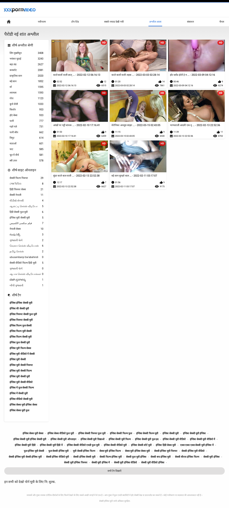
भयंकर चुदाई (26, 58)
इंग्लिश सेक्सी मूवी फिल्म (120, 439)
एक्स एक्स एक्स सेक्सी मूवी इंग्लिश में (197, 445)
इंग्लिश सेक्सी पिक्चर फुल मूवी (92, 433)
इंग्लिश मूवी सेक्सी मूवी (26, 217)
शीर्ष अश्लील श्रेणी (22, 45)
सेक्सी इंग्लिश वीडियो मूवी (57, 456)
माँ (26, 87)
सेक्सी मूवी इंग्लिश (211, 456)
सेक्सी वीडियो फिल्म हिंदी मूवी (26, 262)
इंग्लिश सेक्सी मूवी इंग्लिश (194, 433)
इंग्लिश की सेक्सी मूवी (19, 308)
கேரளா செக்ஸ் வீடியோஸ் (26, 245)
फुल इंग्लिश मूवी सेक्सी (34, 451)
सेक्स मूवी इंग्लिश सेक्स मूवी (137, 451)
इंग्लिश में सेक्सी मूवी (19, 393)
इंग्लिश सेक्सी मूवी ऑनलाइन (63, 439)
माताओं (26, 143)
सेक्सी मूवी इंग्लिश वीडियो (125, 462)
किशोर (26, 109)
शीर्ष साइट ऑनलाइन (24, 170)
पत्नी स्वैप (26, 132)
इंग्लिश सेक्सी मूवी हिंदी (25, 445)
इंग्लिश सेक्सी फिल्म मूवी (147, 433)
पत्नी (26, 121)
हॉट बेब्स (26, 115)
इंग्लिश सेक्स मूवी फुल (19, 410)
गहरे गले (26, 126)
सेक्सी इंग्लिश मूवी (106, 501)
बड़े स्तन (26, 81)
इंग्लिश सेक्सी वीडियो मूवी (115, 445)
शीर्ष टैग (16, 295)
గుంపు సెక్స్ (26, 234)
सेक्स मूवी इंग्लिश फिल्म (110, 451)
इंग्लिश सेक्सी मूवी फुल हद (146, 439)
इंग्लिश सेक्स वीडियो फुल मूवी (60, 433)
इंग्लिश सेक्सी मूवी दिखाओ (92, 439)
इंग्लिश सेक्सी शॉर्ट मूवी (141, 445)
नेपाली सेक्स (26, 228)
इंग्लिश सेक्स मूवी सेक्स (33, 433)
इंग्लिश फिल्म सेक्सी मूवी (21, 336)
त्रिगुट (26, 137)
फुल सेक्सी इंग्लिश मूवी (58, 451)
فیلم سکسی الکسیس (26, 223)
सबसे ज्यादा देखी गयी (114, 21)
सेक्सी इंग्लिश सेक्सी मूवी (84, 456)
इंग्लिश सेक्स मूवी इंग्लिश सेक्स (23, 404)
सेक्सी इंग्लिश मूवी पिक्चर (165, 451)
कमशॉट (26, 70)
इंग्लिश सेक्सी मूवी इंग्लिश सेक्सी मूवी (29, 439)
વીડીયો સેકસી (26, 200)
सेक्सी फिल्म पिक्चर (26, 178)
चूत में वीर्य (26, 154)
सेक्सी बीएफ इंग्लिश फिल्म (187, 456)
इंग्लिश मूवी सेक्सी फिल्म (21, 370)
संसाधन (190, 21)
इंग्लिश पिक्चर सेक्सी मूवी (21, 319)
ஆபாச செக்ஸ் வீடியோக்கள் (26, 274)
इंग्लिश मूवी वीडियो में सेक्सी (22, 353)
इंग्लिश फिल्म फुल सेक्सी (21, 325)
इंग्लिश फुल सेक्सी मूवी (20, 342)
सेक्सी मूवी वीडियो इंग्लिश (152, 462)
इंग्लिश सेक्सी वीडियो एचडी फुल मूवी (83, 445)
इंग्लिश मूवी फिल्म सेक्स (20, 348)
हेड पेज (8, 21)
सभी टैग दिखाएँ (115, 470)
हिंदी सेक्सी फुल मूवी (26, 212)
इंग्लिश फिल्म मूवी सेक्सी (21, 331)
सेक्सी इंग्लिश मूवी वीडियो (193, 451)
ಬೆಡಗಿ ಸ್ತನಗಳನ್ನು (26, 279)
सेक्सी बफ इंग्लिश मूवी (161, 456)
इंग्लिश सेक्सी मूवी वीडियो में (202, 439)
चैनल (221, 21)
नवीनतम (42, 21)
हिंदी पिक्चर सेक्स (26, 189)
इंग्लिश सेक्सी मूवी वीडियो (174, 439)
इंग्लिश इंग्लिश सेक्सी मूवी (21, 302)
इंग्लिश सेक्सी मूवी (171, 433)
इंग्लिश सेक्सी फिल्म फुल (121, 433)
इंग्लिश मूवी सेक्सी (18, 359)
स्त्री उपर (26, 160)
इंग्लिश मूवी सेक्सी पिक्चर (21, 365)
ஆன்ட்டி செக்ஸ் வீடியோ (26, 206)
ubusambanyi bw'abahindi (26, 257)
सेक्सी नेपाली (26, 194)
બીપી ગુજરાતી (26, 285)
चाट (26, 149)
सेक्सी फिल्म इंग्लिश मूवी (111, 456)
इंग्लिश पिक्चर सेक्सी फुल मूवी (23, 314)
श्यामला (26, 92)
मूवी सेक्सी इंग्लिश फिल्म (84, 451)
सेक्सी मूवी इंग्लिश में (101, 462)
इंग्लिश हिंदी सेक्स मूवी (166, 445)
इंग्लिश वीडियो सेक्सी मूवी (21, 399)
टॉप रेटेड (75, 21)
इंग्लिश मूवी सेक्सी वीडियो (21, 382)
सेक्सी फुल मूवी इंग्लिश (136, 456)
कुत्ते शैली (26, 104)
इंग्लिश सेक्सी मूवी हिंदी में (51, 445)
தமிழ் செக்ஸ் (26, 251)
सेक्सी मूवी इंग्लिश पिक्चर (75, 462)
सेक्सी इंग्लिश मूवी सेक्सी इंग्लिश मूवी (25, 456)
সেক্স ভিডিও (26, 183)
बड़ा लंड (26, 64)
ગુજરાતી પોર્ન (26, 240)
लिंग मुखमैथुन (26, 53)
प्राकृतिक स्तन (26, 75)
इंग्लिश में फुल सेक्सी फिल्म (22, 387)
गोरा (26, 98)
